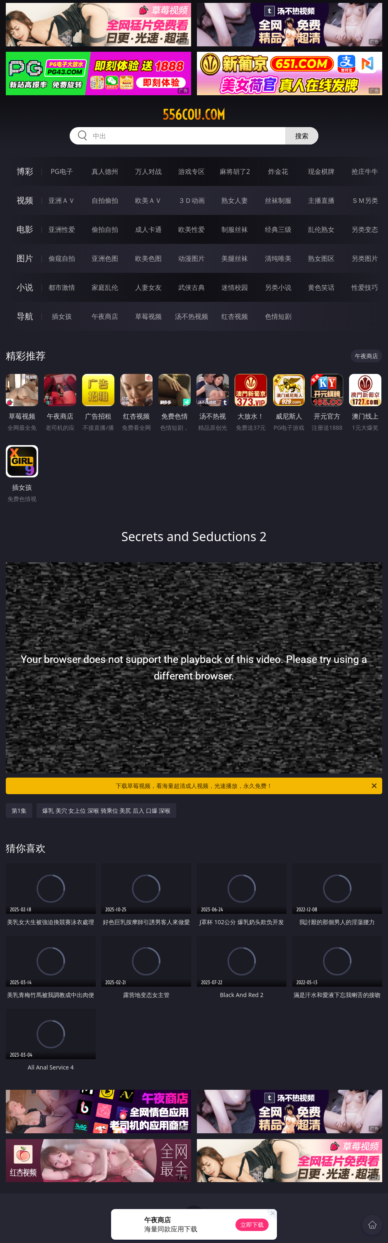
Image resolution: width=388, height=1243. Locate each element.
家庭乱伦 (105, 287)
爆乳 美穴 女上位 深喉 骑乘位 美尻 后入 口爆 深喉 (106, 810)
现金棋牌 (321, 171)
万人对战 (148, 171)
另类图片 (365, 258)
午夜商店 (105, 316)
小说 (25, 287)
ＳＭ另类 (365, 200)
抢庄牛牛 (365, 171)
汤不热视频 (191, 316)
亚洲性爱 (61, 229)
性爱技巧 (365, 287)
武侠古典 (191, 287)
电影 (25, 229)
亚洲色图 (105, 258)
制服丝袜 (234, 229)
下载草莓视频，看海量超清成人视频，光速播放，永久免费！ (247, 786)
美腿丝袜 (234, 258)
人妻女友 (148, 287)
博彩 (25, 171)
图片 (25, 258)
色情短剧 (278, 316)
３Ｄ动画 (191, 200)
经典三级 (278, 229)
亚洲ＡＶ (61, 200)
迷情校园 (234, 287)
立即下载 (252, 1225)
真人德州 (105, 171)
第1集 (19, 810)
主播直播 (321, 200)
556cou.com (193, 114)
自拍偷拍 (105, 200)
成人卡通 (148, 229)
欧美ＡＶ (148, 200)
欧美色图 (148, 258)
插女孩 (62, 316)
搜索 (301, 135)
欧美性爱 (191, 229)
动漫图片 (191, 258)
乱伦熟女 (321, 229)
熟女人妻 (234, 200)
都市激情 (61, 287)
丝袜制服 (278, 200)
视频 (25, 200)
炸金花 (278, 171)
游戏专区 (191, 171)
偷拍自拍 (105, 229)
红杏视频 (234, 316)
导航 (25, 316)
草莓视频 (148, 316)
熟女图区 (321, 258)
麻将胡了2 (235, 171)
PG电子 (62, 171)
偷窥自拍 (61, 258)
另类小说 (278, 287)
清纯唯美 (278, 258)
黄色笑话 (321, 287)
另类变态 (365, 229)
